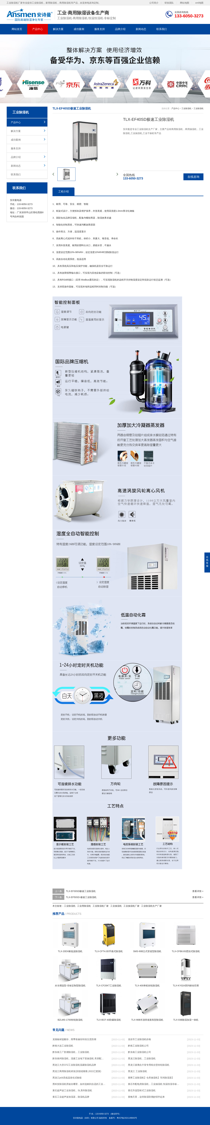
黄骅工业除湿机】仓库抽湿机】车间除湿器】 (151, 1077)
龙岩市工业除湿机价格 (139, 1039)
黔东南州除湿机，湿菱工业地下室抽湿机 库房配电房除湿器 (78, 1058)
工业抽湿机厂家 (131, 906)
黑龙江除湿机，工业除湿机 (142, 1058)
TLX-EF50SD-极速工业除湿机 (81, 897)
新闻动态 (141, 29)
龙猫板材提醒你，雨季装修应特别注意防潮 (74, 1039)
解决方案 (58, 29)
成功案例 (79, 29)
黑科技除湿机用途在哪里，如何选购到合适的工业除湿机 (78, 1084)
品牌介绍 (120, 29)
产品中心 (37, 29)
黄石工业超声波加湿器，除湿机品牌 (70, 1097)
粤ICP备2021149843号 (127, 1118)
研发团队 (169, 2)
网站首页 (17, 29)
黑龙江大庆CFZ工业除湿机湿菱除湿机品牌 (74, 1065)
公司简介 (153, 2)
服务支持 (99, 29)
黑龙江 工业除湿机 (137, 1071)
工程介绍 (63, 191)
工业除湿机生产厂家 (151, 906)
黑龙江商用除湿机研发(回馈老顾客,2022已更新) (76, 1071)
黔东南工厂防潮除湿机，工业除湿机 (70, 1052)
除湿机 (113, 279)
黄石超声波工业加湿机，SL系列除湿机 (72, 1090)
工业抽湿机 (116, 906)
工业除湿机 (186, 108)
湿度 (79, 231)
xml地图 (199, 2)
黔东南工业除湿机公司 (139, 1052)
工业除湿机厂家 (101, 906)
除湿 (99, 217)
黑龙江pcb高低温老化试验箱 (67, 1077)
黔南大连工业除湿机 (62, 1045)
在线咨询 (193, 176)
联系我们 (161, 29)
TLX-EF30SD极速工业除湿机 (81, 891)
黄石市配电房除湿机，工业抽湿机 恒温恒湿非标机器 (154, 1084)
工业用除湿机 (84, 906)
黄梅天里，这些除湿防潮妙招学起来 (146, 1097)
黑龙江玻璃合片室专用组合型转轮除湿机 (148, 1065)
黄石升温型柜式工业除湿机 (142, 1090)
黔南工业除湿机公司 (138, 1045)
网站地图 (184, 2)
